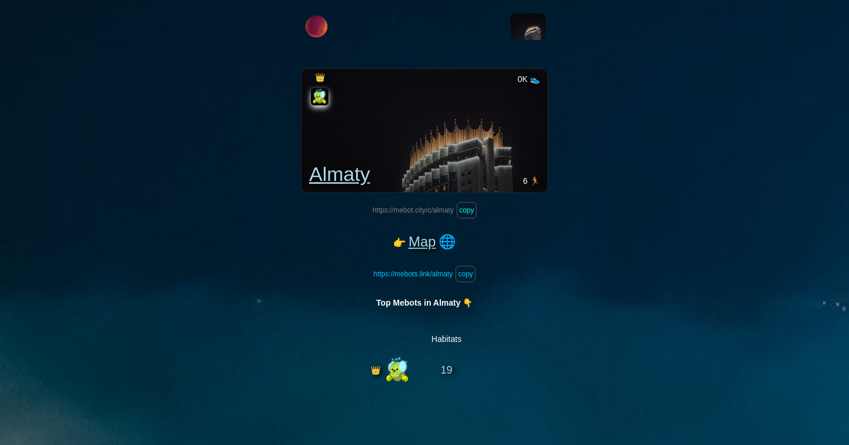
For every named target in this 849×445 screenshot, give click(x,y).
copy (466, 210)
